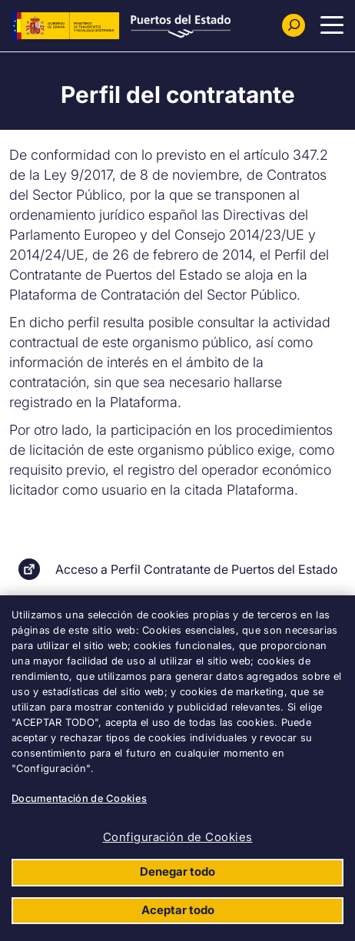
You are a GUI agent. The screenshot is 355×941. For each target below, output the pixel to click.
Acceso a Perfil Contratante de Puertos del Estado (196, 569)
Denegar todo (177, 871)
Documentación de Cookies (79, 798)
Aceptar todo (177, 910)
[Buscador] (293, 25)
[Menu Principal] (331, 25)
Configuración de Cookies (178, 837)
